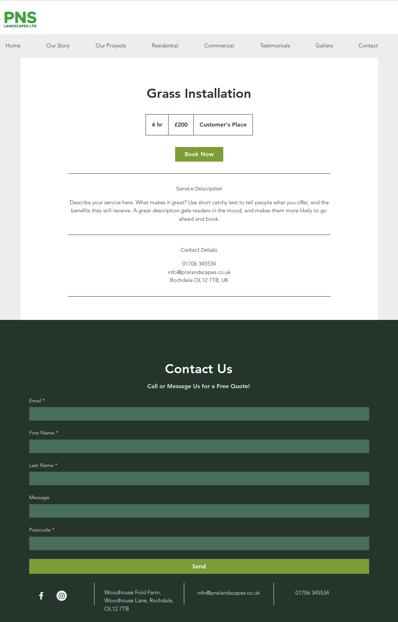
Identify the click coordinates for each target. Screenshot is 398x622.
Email (37, 401)
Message (39, 497)
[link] (199, 154)
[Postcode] (197, 543)
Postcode (41, 530)
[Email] (197, 414)
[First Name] (197, 446)
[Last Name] (197, 478)
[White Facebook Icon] (41, 596)
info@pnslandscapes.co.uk (228, 592)
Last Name (43, 465)
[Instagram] (62, 596)
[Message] (197, 511)
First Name (43, 433)
